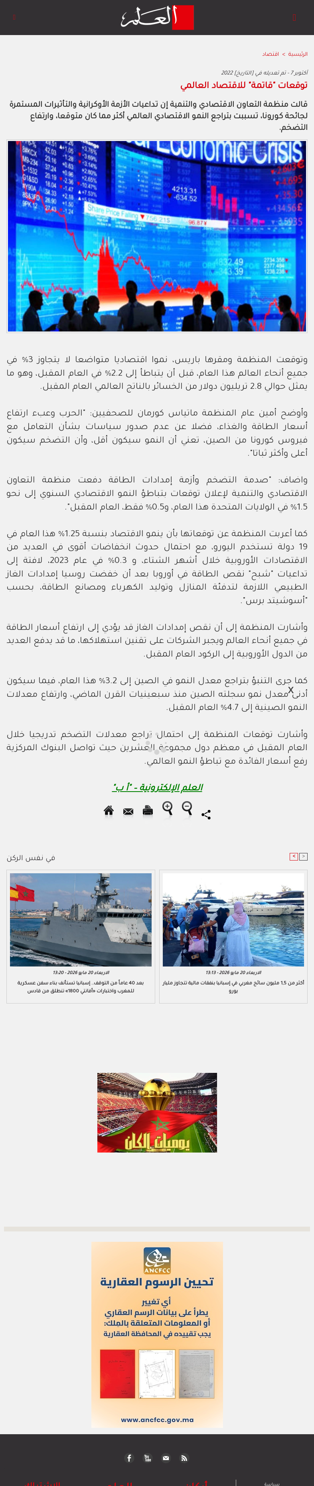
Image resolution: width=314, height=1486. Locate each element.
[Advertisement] (75, 742)
